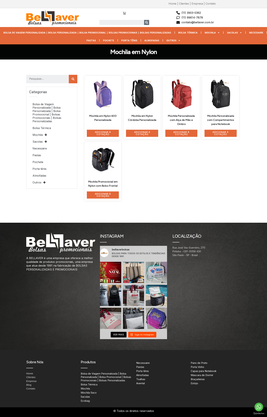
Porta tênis (129, 40)
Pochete (108, 40)
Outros (173, 40)
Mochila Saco (89, 392)
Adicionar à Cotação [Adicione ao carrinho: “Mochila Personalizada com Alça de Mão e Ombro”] (181, 133)
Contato (211, 3)
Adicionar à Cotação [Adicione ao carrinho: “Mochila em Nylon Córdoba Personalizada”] (142, 133)
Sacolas (234, 33)
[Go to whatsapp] (259, 407)
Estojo (194, 383)
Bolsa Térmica (188, 32)
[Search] (146, 22)
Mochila (212, 33)
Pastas (91, 40)
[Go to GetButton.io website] (258, 413)
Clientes (184, 3)
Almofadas (151, 40)
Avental (140, 383)
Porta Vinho (197, 367)
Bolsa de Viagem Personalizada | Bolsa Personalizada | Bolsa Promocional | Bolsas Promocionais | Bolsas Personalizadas (87, 32)
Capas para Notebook (203, 371)
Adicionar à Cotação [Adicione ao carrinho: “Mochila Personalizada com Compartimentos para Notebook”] (221, 133)
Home (172, 3)
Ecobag (85, 400)
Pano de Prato (199, 362)
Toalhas (140, 379)
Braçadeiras (198, 379)
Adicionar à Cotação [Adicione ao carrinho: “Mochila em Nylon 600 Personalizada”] (103, 133)
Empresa (197, 3)
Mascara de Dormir (202, 375)
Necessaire (256, 32)
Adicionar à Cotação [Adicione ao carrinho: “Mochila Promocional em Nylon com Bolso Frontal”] (103, 195)
